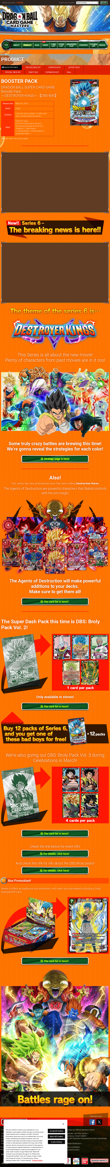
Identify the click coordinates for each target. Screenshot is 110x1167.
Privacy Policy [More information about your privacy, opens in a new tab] (37, 1160)
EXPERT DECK (74, 67)
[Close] (63, 1123)
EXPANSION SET (52, 72)
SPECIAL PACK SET (13, 72)
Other (69, 72)
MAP (105, 3)
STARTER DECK (54, 67)
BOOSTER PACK (10, 67)
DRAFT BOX (33, 72)
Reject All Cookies (56, 1136)
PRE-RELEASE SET (33, 67)
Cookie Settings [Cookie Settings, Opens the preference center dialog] (56, 1142)
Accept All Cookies (56, 1131)
